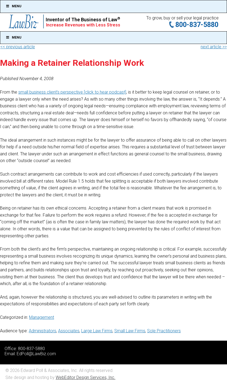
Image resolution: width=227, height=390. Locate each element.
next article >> (214, 46)
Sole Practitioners (164, 330)
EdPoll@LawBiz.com (36, 353)
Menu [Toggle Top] (13, 6)
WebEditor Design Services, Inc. (85, 377)
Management (41, 317)
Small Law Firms (129, 330)
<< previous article (17, 46)
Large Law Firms (96, 330)
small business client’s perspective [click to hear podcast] (72, 92)
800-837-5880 (196, 25)
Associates (68, 330)
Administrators (42, 330)
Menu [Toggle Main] (13, 37)
